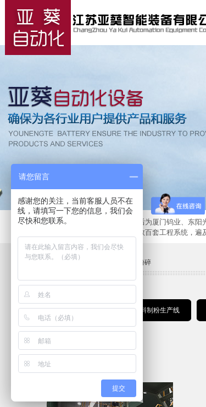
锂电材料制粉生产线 (150, 310)
